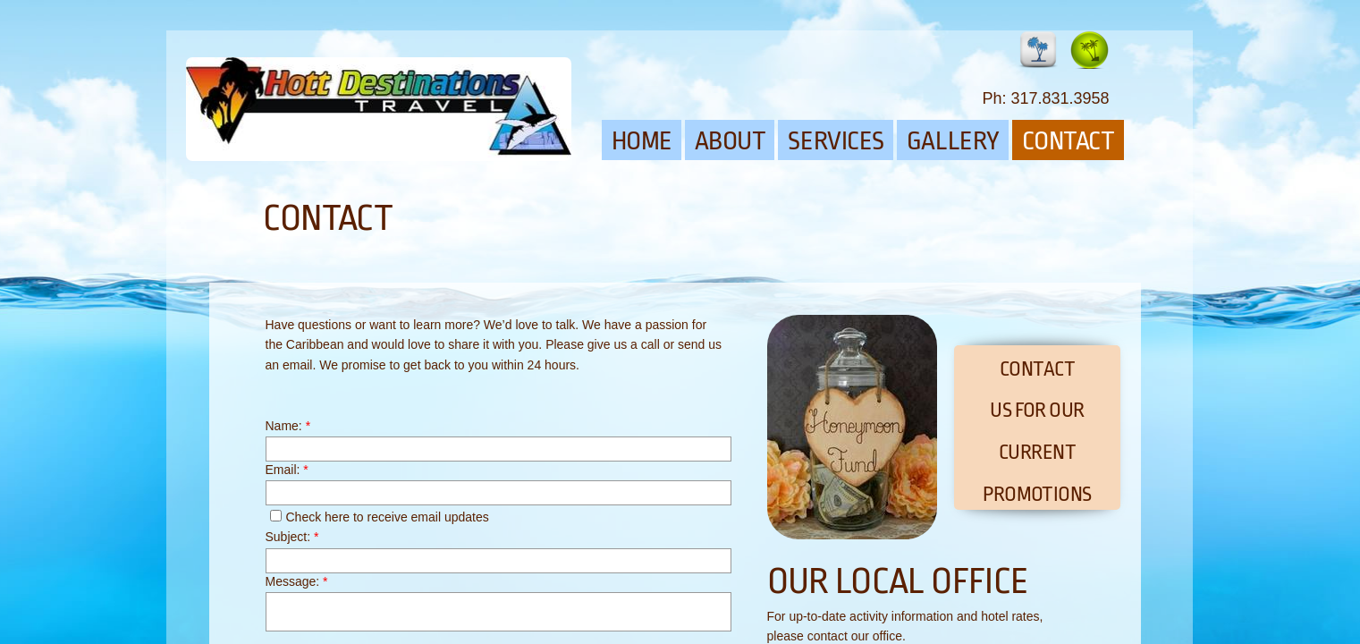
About (730, 141)
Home (642, 141)
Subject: (292, 537)
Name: (288, 426)
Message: (297, 581)
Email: (287, 469)
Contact (1068, 141)
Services (835, 141)
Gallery (953, 141)
